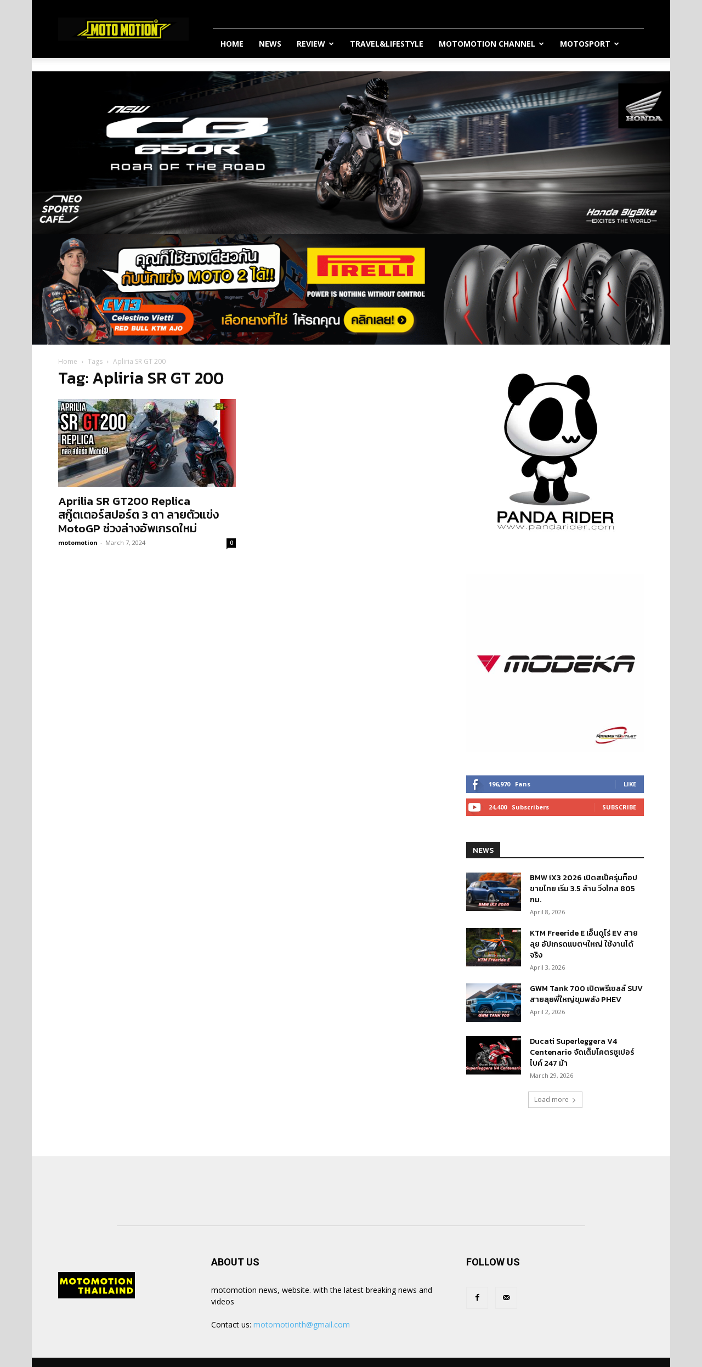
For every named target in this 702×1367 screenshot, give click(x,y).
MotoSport (589, 43)
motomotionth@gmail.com (301, 1324)
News (270, 43)
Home (232, 43)
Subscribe (619, 807)
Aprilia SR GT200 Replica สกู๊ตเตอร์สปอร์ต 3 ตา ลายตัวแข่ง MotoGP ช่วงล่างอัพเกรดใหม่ (138, 514)
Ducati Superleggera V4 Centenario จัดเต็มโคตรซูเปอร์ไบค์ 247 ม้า (582, 1052)
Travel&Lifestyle (386, 43)
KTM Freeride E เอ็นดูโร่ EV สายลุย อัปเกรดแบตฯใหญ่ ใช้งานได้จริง (584, 944)
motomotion (78, 542)
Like (630, 784)
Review (315, 43)
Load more (555, 1099)
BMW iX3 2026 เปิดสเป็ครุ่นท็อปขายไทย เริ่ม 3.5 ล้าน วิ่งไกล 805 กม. (583, 888)
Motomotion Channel (491, 43)
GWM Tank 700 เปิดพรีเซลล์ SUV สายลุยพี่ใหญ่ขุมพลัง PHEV (586, 994)
